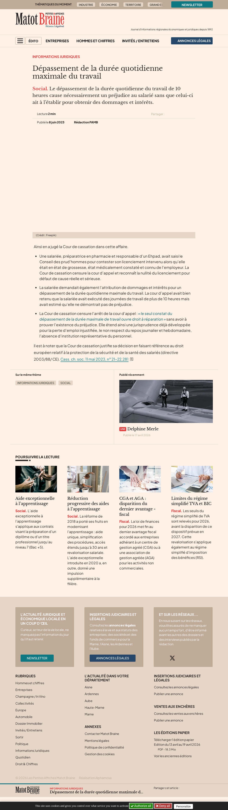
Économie (109, 4)
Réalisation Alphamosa (95, 778)
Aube (88, 701)
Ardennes (92, 694)
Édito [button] (33, 41)
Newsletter (192, 5)
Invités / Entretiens (140, 41)
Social (65, 383)
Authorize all (141, 806)
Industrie (86, 4)
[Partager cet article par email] (193, 114)
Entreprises (57, 41)
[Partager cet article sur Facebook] (177, 114)
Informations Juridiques (56, 56)
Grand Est (157, 4)
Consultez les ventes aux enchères (178, 713)
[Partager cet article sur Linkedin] (185, 114)
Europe (20, 710)
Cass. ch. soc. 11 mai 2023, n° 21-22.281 (94, 359)
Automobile (23, 717)
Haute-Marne (94, 707)
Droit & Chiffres (26, 764)
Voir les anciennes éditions (173, 756)
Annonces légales (112, 658)
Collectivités (24, 703)
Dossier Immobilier (28, 723)
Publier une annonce (168, 694)
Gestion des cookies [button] (100, 754)
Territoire (133, 4)
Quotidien (22, 757)
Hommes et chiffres (95, 41)
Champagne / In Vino (30, 696)
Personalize (185, 806)
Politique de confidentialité (104, 747)
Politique (21, 744)
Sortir (19, 737)
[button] (20, 41)
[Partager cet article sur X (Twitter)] (169, 114)
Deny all (164, 806)
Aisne (88, 687)
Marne (89, 714)
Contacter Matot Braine (102, 734)
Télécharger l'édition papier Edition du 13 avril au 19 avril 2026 (177, 744)
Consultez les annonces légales (176, 687)
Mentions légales (97, 740)
